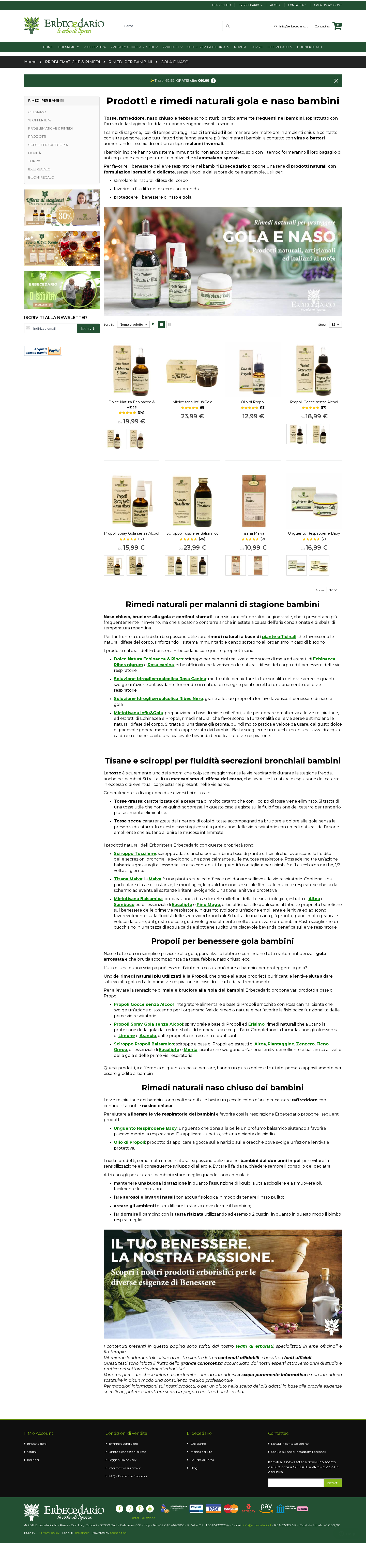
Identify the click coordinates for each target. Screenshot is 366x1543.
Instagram (303, 1452)
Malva (155, 879)
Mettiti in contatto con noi (290, 1443)
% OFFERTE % (39, 120)
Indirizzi (33, 1460)
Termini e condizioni (123, 1443)
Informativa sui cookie (125, 1468)
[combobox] (176, 26)
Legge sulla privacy (122, 1460)
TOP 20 (34, 161)
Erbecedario (249, 5)
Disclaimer (81, 1533)
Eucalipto (182, 904)
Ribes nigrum (128, 664)
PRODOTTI (37, 136)
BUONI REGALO (41, 177)
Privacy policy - (50, 1533)
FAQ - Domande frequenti (128, 1476)
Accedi (275, 5)
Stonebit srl (118, 1533)
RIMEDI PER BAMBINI (130, 62)
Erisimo (256, 1024)
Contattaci (297, 5)
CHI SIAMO (37, 112)
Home (30, 61)
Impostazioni (37, 1443)
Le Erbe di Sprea (202, 1460)
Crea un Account (328, 5)
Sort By (109, 324)
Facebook (319, 1452)
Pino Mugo (208, 904)
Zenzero (305, 1044)
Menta (190, 1049)
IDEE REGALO (39, 169)
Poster (134, 1517)
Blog (194, 1468)
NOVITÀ (34, 153)
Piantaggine (281, 1044)
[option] (114, 439)
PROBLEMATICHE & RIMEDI (72, 62)
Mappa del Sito (201, 1452)
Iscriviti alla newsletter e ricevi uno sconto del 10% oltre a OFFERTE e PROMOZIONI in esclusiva (303, 1467)
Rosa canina (161, 664)
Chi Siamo (198, 1443)
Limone (126, 1035)
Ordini (32, 1452)
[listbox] (131, 439)
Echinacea (324, 659)
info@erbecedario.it (295, 26)
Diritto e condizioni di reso (127, 1452)
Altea (314, 898)
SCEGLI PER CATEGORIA (48, 145)
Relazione (148, 1517)
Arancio (148, 1035)
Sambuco (124, 904)
